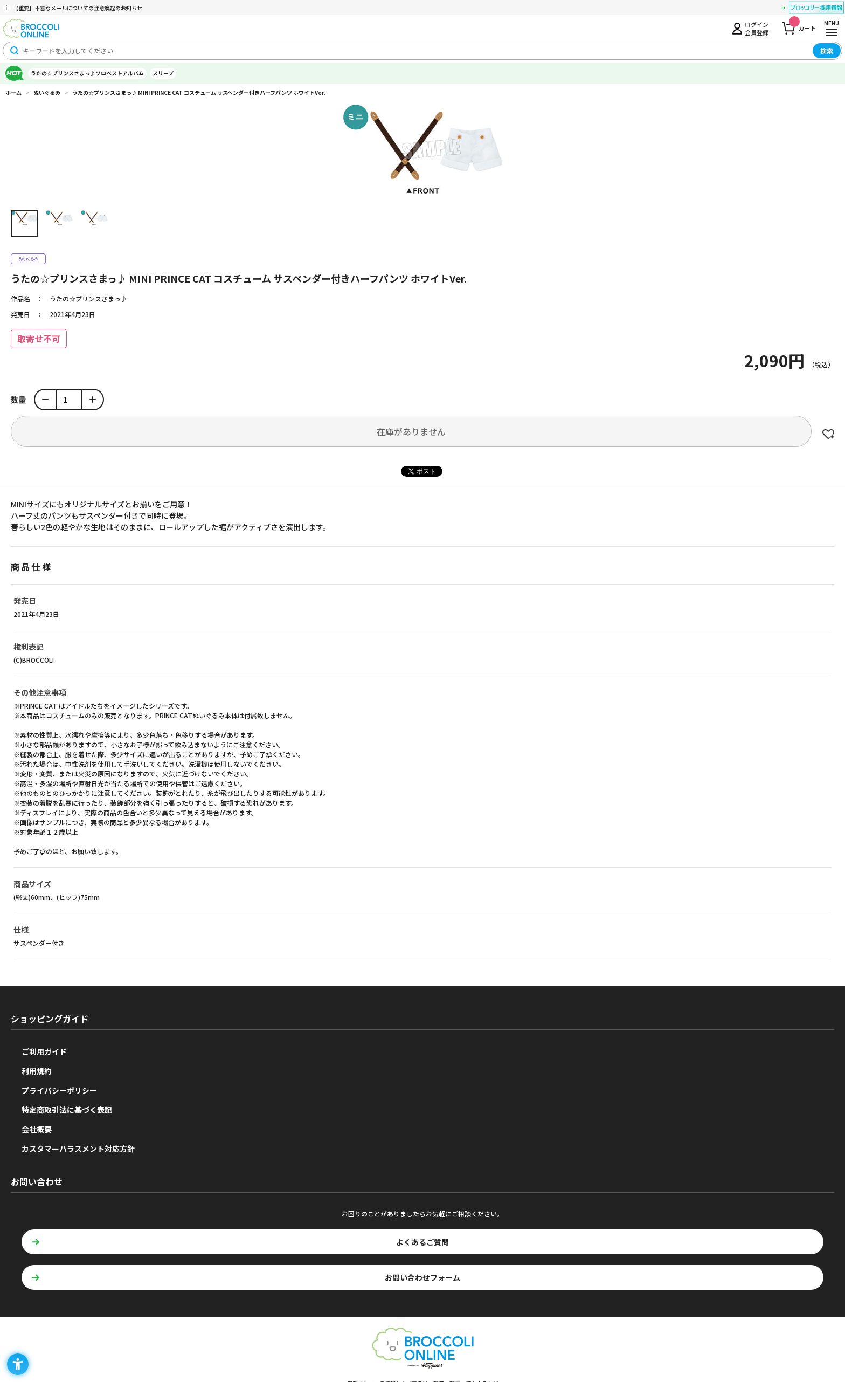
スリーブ (163, 73)
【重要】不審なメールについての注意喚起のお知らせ (77, 8)
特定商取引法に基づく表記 (67, 1109)
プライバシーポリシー (59, 1090)
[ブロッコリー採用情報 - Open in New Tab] (816, 9)
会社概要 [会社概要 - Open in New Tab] (37, 1129)
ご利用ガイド (44, 1051)
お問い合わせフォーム (422, 1277)
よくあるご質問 (422, 1241)
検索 (826, 50)
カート (802, 25)
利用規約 (37, 1070)
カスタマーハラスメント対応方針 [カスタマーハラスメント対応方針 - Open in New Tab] (78, 1148)
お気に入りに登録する (828, 434)
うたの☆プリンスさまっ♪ (88, 298)
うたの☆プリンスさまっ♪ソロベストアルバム (87, 73)
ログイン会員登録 (756, 28)
